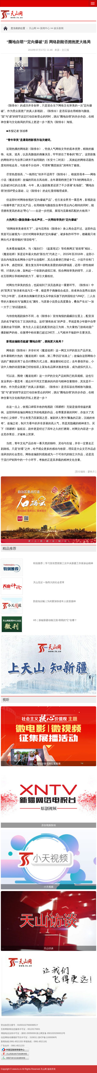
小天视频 (48, 886)
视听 (6, 700)
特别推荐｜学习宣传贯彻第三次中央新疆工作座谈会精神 (63, 563)
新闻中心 (45, 28)
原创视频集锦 (48, 825)
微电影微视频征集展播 (49, 763)
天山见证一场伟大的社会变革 (48, 582)
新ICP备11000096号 (47, 1037)
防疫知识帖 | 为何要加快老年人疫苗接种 (54, 601)
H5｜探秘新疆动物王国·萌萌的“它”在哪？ (55, 620)
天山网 (32, 28)
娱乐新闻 (58, 28)
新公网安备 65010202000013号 (50, 1033)
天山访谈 (48, 948)
